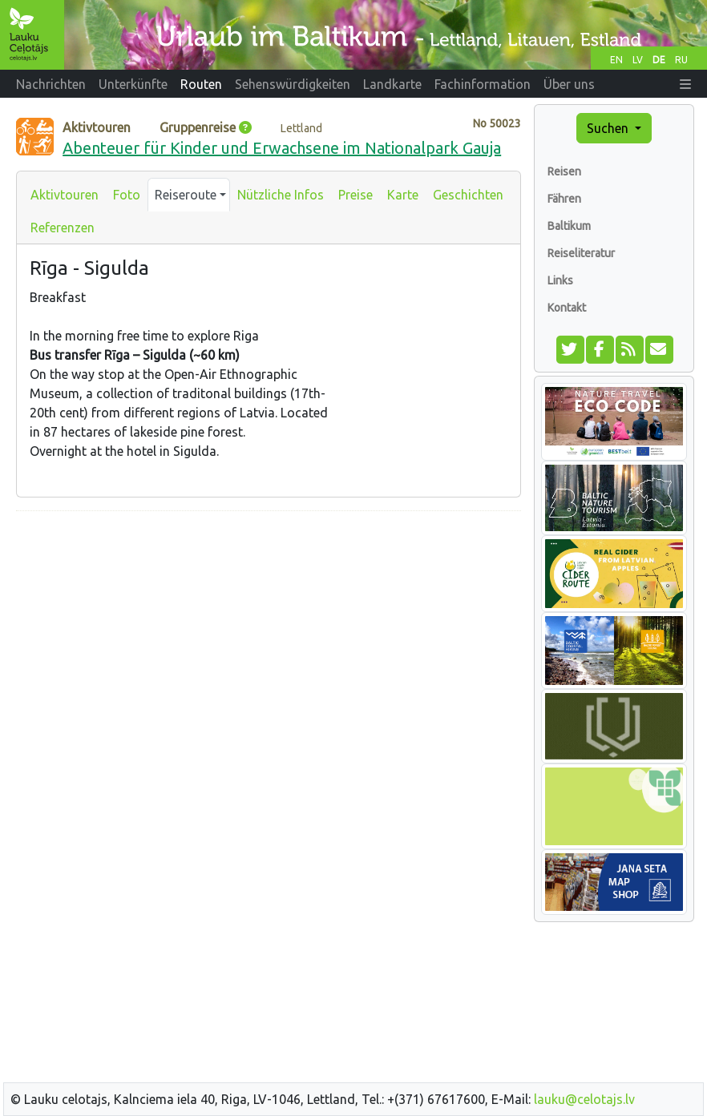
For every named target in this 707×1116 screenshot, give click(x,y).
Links (560, 280)
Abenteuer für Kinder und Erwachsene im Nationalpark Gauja (282, 148)
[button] (685, 84)
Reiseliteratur (581, 253)
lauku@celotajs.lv (584, 1099)
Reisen (564, 171)
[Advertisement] (268, 636)
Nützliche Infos (280, 194)
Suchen (609, 128)
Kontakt (566, 307)
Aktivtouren (64, 194)
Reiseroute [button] (185, 194)
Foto (126, 194)
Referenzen (62, 227)
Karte (402, 194)
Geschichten (468, 194)
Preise (355, 194)
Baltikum (569, 226)
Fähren (564, 198)
